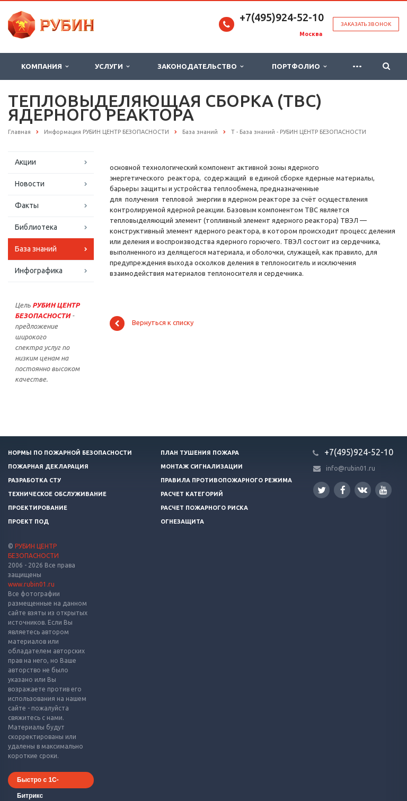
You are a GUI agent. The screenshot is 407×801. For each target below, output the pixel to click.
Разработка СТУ (34, 480)
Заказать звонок (366, 24)
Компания (44, 66)
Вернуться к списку (151, 323)
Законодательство (200, 66)
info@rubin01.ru (350, 468)
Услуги (112, 66)
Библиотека (36, 227)
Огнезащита (182, 521)
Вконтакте (362, 489)
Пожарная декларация (48, 466)
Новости (30, 183)
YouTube (383, 489)
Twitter (321, 489)
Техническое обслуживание (57, 494)
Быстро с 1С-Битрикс (38, 782)
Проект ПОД (28, 521)
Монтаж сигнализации (202, 466)
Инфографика (39, 270)
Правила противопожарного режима (226, 480)
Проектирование (37, 508)
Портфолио (299, 66)
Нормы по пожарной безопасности (70, 452)
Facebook (343, 489)
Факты (27, 205)
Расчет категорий (192, 494)
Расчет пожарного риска (204, 508)
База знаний (36, 249)
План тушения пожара (200, 452)
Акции (25, 162)
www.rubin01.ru (31, 584)
